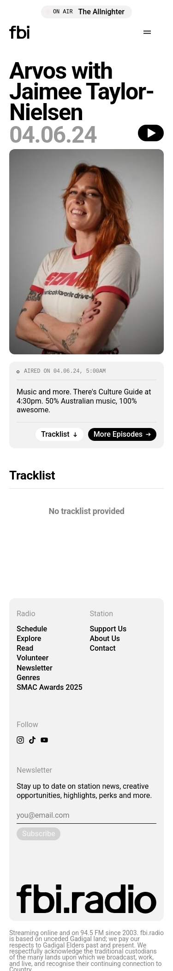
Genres (28, 677)
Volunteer (32, 657)
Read (25, 648)
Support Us (108, 628)
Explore (29, 638)
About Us (105, 638)
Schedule (32, 628)
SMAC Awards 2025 (50, 687)
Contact (103, 648)
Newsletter (35, 668)
